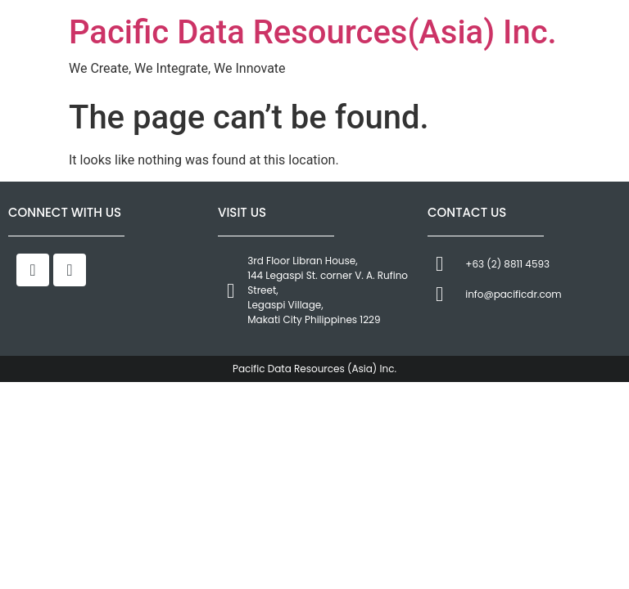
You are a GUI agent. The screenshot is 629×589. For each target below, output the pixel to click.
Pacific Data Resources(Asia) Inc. (313, 32)
